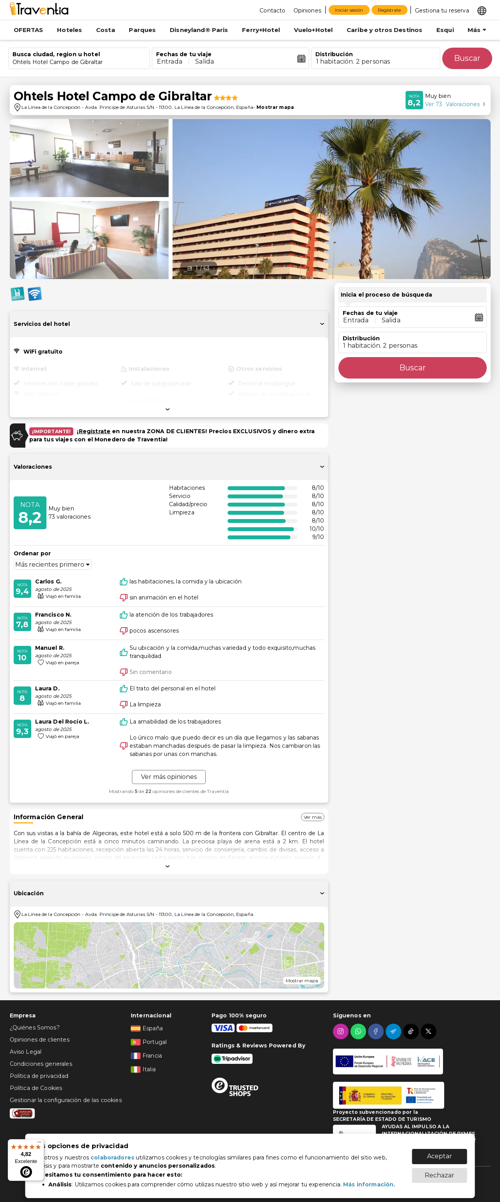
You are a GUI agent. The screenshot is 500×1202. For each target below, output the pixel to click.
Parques (142, 30)
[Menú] (39, 1144)
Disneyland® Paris (199, 30)
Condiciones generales (41, 1063)
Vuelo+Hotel (313, 30)
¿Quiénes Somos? (35, 1027)
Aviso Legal (26, 1051)
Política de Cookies (36, 1088)
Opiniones (307, 10)
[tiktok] (412, 1031)
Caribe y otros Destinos (384, 30)
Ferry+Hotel (261, 30)
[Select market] (482, 10)
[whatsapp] (359, 1031)
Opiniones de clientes (39, 1039)
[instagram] (342, 1031)
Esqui (445, 30)
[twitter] (429, 1031)
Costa (105, 30)
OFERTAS (28, 30)
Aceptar (439, 1152)
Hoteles (69, 30)
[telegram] (394, 1031)
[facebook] (377, 1031)
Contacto (272, 10)
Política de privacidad (39, 1075)
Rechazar (439, 1171)
